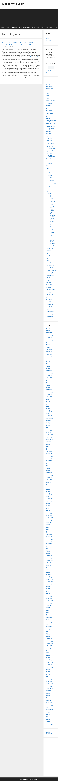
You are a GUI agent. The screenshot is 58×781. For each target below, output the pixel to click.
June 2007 (48, 714)
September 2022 (49, 398)
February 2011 (49, 638)
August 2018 (48, 482)
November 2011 (49, 622)
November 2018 (49, 477)
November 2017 (49, 498)
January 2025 (49, 351)
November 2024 (49, 354)
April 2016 (48, 531)
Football (49, 193)
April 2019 (48, 468)
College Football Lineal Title (52, 200)
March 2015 (48, 553)
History (47, 98)
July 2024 (48, 361)
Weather (48, 297)
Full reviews (49, 309)
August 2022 (48, 399)
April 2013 (48, 593)
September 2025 (49, 340)
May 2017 (48, 508)
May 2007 (48, 716)
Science (47, 161)
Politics (11, 79)
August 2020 (48, 441)
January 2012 (49, 619)
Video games (49, 296)
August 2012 (48, 607)
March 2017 (48, 512)
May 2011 (48, 633)
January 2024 (49, 372)
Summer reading (49, 284)
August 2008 (48, 690)
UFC (49, 255)
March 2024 (48, 368)
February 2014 (49, 576)
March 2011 (48, 636)
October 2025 (49, 339)
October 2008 (49, 686)
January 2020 (49, 453)
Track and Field (50, 279)
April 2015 (48, 551)
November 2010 (49, 643)
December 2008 (49, 683)
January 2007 (49, 723)
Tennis (48, 277)
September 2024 (49, 358)
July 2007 (48, 712)
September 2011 (49, 626)
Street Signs (48, 40)
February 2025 (49, 349)
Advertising (49, 301)
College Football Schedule (52, 209)
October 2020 (49, 437)
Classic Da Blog (49, 88)
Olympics (49, 258)
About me (3, 27)
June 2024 (48, 363)
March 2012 (48, 615)
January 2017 (49, 515)
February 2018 (49, 493)
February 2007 (49, 721)
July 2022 (48, 401)
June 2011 (48, 631)
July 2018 (48, 484)
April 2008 (48, 697)
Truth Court (48, 286)
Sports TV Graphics (51, 270)
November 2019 (49, 456)
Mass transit (48, 105)
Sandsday (51, 306)
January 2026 (49, 334)
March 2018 (48, 491)
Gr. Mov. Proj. (49, 36)
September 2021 (49, 418)
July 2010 (48, 650)
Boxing (48, 191)
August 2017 (48, 503)
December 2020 (49, 434)
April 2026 (48, 330)
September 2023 (49, 378)
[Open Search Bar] (56, 27)
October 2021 (49, 417)
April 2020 (48, 448)
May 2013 (48, 591)
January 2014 (49, 577)
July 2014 (48, 567)
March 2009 (48, 678)
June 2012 (48, 610)
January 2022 (49, 411)
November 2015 (49, 539)
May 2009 (48, 674)
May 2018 (48, 487)
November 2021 (49, 415)
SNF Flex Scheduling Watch (24, 27)
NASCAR (50, 172)
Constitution (50, 140)
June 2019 (48, 465)
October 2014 (49, 562)
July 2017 (48, 505)
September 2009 (49, 667)
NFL (49, 223)
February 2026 (49, 332)
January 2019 (49, 474)
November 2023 (49, 375)
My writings (48, 131)
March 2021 (48, 429)
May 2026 (48, 328)
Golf (48, 246)
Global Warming (7, 79)
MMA (48, 253)
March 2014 (48, 574)
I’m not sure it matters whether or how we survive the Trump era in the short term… (18, 43)
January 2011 (49, 640)
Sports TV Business (51, 265)
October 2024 (49, 356)
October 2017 (49, 500)
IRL (49, 170)
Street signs (48, 282)
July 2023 (48, 380)
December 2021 (49, 413)
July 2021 (48, 422)
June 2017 (48, 506)
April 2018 (48, 489)
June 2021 (48, 423)
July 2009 (48, 671)
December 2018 (49, 475)
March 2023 (48, 387)
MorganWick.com (13, 4)
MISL (48, 252)
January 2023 (49, 391)
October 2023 (49, 377)
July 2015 (48, 546)
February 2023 (49, 389)
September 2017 (49, 501)
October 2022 (49, 396)
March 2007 (48, 719)
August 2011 (48, 628)
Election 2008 (50, 146)
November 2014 (49, 560)
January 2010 (49, 660)
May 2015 (48, 550)
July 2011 (48, 629)
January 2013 (49, 598)
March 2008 (48, 699)
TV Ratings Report (51, 289)
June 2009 (48, 673)
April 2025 (48, 347)
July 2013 (48, 588)
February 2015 (49, 555)
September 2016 (49, 522)
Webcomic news (50, 304)
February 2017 (49, 513)
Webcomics (14, 27)
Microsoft (49, 93)
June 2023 (48, 382)
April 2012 (48, 614)
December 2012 (49, 600)
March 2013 (48, 595)
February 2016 (49, 534)
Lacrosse (49, 250)
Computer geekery (50, 91)
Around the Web (49, 86)
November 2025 (49, 337)
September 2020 (49, 439)
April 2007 (48, 718)
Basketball (49, 175)
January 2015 (49, 557)
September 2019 (49, 460)
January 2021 (49, 432)
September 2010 (49, 647)
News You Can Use (51, 126)
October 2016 (49, 520)
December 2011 (49, 621)
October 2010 (49, 645)
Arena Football (50, 167)
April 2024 (48, 366)
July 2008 (48, 692)
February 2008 (49, 700)
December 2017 (49, 496)
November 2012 (49, 602)
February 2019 (49, 472)
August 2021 (48, 420)
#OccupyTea (50, 138)
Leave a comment (7, 81)
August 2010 (48, 648)
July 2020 (48, 443)
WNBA (50, 188)
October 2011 (49, 624)
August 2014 (48, 565)
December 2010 (49, 641)
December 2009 (49, 662)
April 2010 (48, 655)
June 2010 (48, 652)
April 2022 (48, 406)
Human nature (50, 135)
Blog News (49, 303)
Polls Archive (48, 72)
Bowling (49, 190)
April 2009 (48, 676)
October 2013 (49, 583)
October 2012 (49, 603)
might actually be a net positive (32, 56)
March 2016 (48, 532)
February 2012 (49, 617)
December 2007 (49, 704)
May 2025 (48, 346)
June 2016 (48, 527)
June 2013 (48, 590)
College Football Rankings (52, 204)
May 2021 (48, 425)
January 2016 (49, 536)
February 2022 (49, 410)
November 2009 (49, 664)
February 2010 (49, 659)
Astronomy (49, 163)
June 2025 (48, 344)
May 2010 (48, 654)
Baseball (49, 174)
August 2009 (48, 669)
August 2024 (48, 360)
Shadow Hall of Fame (53, 229)
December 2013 (49, 579)
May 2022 (48, 404)
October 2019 (49, 458)
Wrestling (48, 318)
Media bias (48, 107)
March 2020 (48, 449)
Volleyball (49, 280)
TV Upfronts (50, 294)
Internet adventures (50, 100)
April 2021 (48, 427)
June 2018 (48, 486)
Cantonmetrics (49, 27)
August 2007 (48, 711)
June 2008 (48, 693)
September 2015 (49, 543)
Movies (47, 112)
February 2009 (49, 679)
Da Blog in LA (49, 95)
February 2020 (49, 451)
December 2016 (49, 517)
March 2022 (48, 408)
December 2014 (49, 558)
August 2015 (48, 545)
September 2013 (49, 584)
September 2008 (49, 688)
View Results (51, 70)
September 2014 (49, 564)
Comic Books (49, 90)
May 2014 (48, 571)
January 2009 (49, 681)
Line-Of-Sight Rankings (52, 220)
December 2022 (49, 392)
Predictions (48, 158)
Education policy (51, 145)
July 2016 (48, 526)
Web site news (49, 299)
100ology (48, 83)
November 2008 (49, 685)
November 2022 (49, 394)
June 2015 (48, 548)
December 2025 (49, 335)
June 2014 (48, 569)
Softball (49, 264)
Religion (47, 160)
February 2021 (49, 430)
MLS (50, 262)
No (47, 61)
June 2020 (48, 444)
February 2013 (49, 596)
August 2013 (48, 586)
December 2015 (49, 538)
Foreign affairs (50, 151)
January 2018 (49, 494)
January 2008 (49, 702)
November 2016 (49, 519)
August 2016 (48, 524)
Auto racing (49, 168)
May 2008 (48, 695)
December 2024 (49, 353)
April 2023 (48, 385)
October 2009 (49, 666)
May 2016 (48, 529)
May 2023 (48, 384)
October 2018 (49, 479)
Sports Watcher (50, 275)
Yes (47, 60)
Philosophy (48, 133)
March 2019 (48, 470)
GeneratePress (36, 779)
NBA (50, 186)
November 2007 (49, 705)
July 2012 (48, 609)
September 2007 (49, 709)
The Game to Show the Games (38, 27)
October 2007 (49, 707)
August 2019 (48, 462)
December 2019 (49, 455)
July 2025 (48, 342)
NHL (48, 257)
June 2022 (48, 403)
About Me (48, 84)
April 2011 (48, 634)
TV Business (48, 287)
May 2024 (48, 365)
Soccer (48, 260)
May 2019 (48, 467)
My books (48, 118)
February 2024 (49, 370)
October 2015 (49, 541)
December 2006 (49, 724)
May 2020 (48, 446)
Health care (49, 153)
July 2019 (48, 463)
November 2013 (49, 581)
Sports (8, 27)
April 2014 (48, 572)
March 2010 (48, 657)
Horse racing (50, 248)
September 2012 (49, 605)
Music (47, 116)
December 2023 (49, 373)
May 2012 (48, 612)
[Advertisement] (29, 17)
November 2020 (49, 436)
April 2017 (48, 510)
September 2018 (49, 481)
